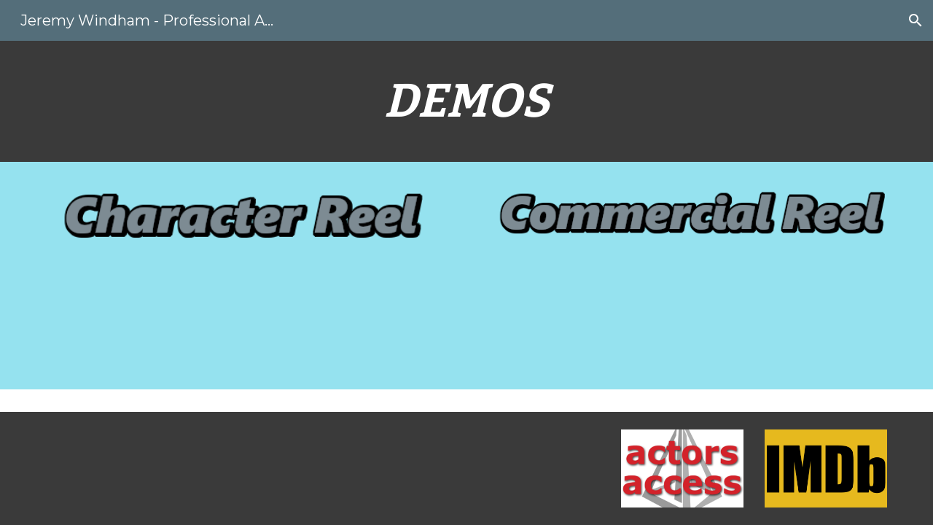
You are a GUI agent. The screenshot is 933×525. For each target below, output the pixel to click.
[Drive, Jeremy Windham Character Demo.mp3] (251, 333)
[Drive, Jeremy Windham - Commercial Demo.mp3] (682, 335)
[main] (466, 101)
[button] (915, 20)
